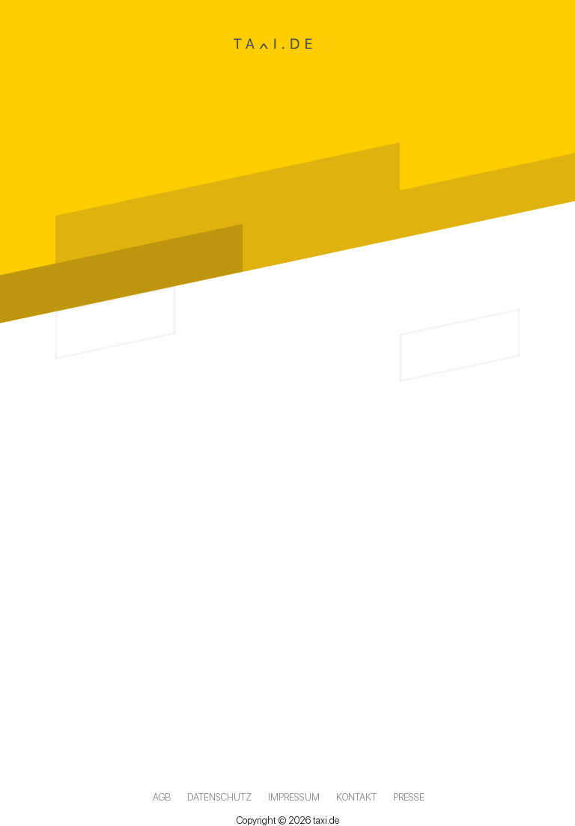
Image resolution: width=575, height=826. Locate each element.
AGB (162, 797)
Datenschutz (219, 797)
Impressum (294, 797)
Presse (409, 797)
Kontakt (356, 797)
